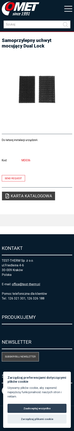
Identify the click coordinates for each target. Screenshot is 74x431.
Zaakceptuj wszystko (37, 408)
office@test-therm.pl (26, 284)
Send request (13, 178)
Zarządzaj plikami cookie (37, 419)
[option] (37, 89)
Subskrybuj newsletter (20, 356)
